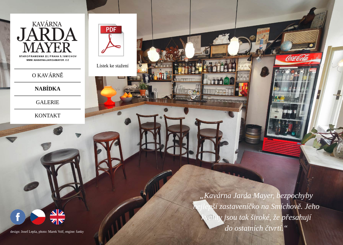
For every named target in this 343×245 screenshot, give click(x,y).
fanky (80, 231)
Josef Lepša (29, 231)
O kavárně (47, 75)
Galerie (47, 102)
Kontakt (47, 115)
